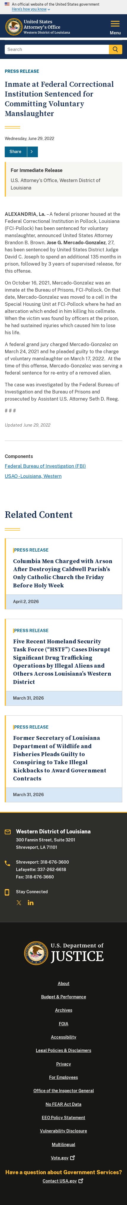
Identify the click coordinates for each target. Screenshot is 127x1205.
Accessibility (63, 1037)
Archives (63, 1010)
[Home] (38, 34)
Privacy (63, 1064)
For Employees (63, 1077)
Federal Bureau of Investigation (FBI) (45, 466)
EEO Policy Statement (63, 1117)
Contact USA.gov (63, 1181)
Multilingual (63, 1144)
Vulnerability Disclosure (63, 1131)
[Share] (21, 152)
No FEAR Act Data (63, 1104)
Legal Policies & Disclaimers (63, 1050)
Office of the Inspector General (63, 1090)
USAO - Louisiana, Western (33, 476)
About (64, 983)
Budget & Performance (63, 996)
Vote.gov (63, 1158)
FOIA (63, 1023)
